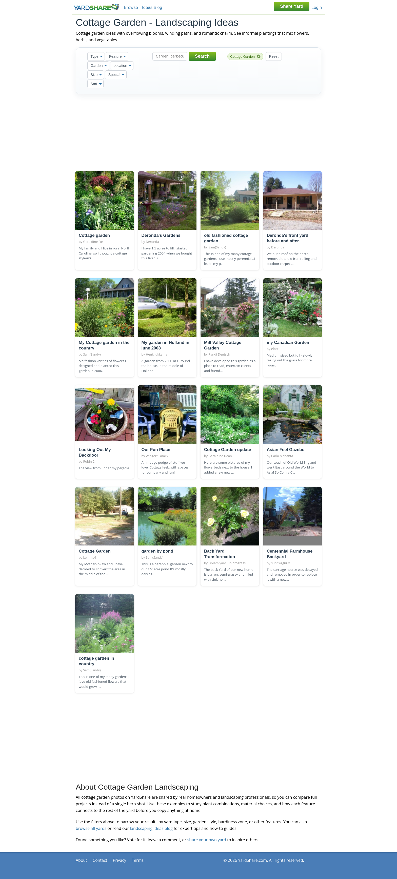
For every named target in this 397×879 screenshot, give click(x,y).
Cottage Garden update (227, 449)
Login (316, 7)
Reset (274, 56)
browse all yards (91, 828)
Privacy (119, 860)
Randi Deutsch (219, 354)
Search (202, 56)
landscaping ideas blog (151, 828)
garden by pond (157, 551)
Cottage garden (94, 235)
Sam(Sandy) (217, 247)
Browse (131, 7)
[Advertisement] (198, 131)
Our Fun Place (156, 449)
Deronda (152, 242)
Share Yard (291, 6)
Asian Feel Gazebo (286, 449)
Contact (100, 860)
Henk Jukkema (156, 354)
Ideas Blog (152, 7)
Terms (138, 860)
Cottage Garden (245, 56)
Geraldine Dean (95, 242)
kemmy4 (89, 557)
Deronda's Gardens (161, 235)
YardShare (96, 7)
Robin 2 (89, 461)
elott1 (275, 349)
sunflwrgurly (280, 563)
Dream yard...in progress (227, 563)
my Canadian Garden (288, 342)
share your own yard (206, 840)
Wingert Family (157, 456)
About (81, 860)
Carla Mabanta (282, 456)
